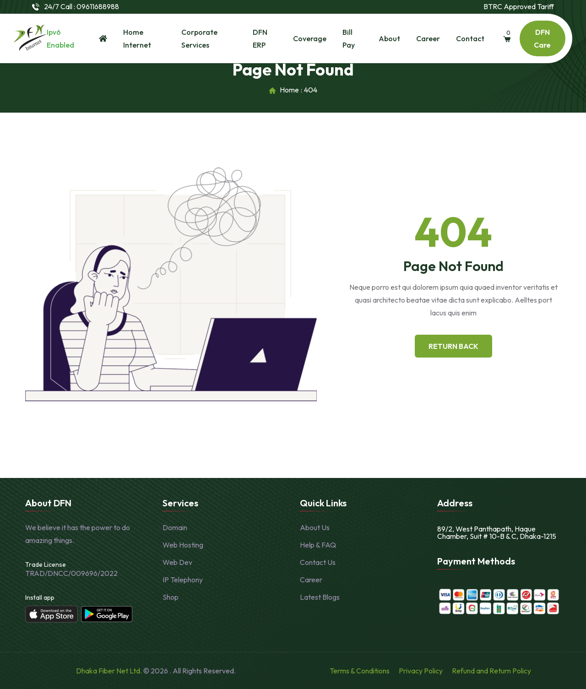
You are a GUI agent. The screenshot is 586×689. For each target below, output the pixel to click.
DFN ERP (260, 38)
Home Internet (137, 38)
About (389, 38)
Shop (171, 597)
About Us (315, 527)
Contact (470, 38)
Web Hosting (183, 544)
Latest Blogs (320, 597)
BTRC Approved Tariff (518, 6)
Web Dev (177, 562)
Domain (175, 527)
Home (289, 90)
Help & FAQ (318, 544)
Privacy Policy (421, 670)
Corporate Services (199, 38)
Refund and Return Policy (491, 670)
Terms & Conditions (360, 670)
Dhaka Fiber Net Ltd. (109, 670)
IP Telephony (183, 579)
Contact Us (318, 562)
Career (428, 38)
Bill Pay (348, 38)
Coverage (309, 38)
